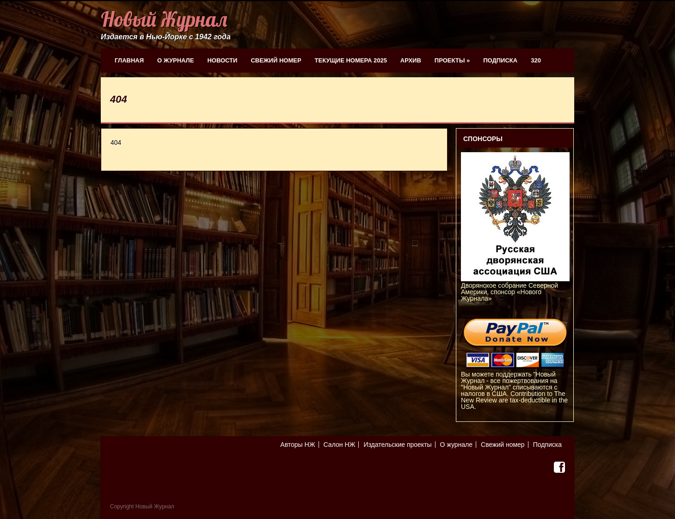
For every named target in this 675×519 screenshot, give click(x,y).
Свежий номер (276, 60)
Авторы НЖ (297, 444)
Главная (129, 60)
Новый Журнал (164, 19)
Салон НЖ (340, 444)
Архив (410, 60)
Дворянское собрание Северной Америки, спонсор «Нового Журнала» (515, 288)
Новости (222, 60)
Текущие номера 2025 (351, 60)
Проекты (452, 60)
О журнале (175, 60)
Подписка (500, 60)
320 (536, 60)
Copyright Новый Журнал (142, 506)
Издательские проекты (397, 444)
